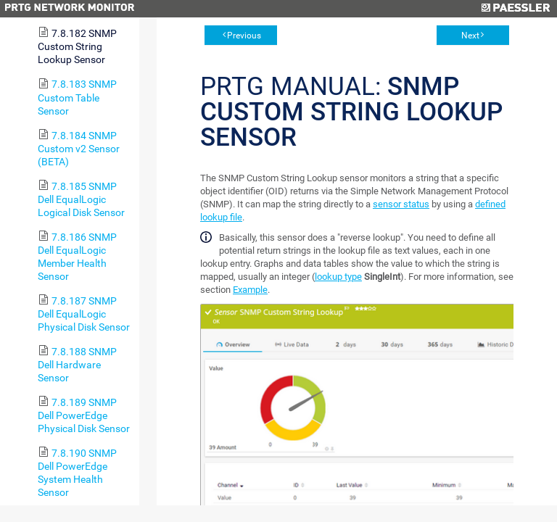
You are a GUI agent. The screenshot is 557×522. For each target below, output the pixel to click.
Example (250, 289)
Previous (244, 35)
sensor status (401, 204)
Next (470, 35)
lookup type (338, 276)
